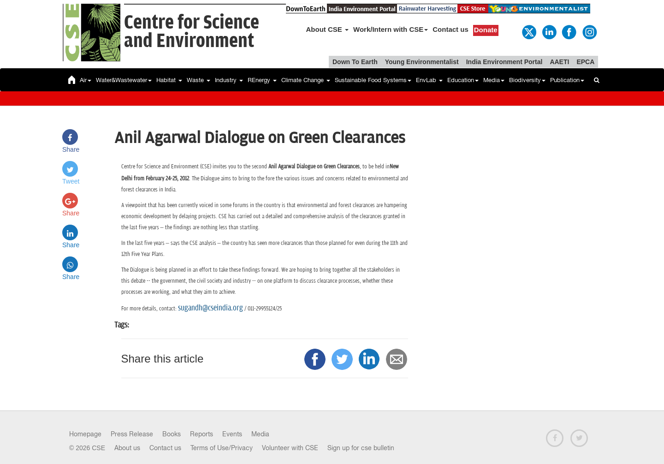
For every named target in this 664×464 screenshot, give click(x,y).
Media (493, 80)
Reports (201, 434)
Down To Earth (355, 61)
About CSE (327, 29)
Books (171, 434)
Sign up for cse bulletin (360, 448)
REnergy (262, 80)
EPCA (585, 61)
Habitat (169, 80)
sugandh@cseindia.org (210, 308)
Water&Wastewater (124, 80)
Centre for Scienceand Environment (191, 32)
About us (127, 448)
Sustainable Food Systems (373, 80)
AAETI (559, 61)
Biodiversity (527, 80)
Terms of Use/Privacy (221, 448)
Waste (198, 80)
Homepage (85, 434)
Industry (229, 80)
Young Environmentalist (422, 61)
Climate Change (305, 80)
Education (463, 80)
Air (85, 80)
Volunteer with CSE (290, 448)
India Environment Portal (504, 61)
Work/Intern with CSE (390, 29)
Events (232, 434)
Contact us (450, 29)
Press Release (132, 434)
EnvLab (429, 80)
